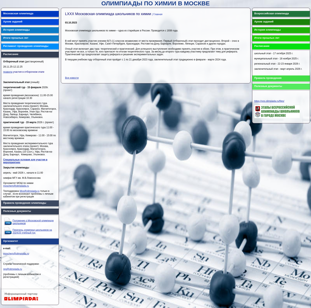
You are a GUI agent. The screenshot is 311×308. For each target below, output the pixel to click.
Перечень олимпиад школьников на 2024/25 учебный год (32, 231)
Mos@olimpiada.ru (29, 191)
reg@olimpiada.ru (12, 269)
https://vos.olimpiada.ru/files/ (269, 101)
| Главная (157, 14)
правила (7, 71)
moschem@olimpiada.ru (16, 185)
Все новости (72, 77)
